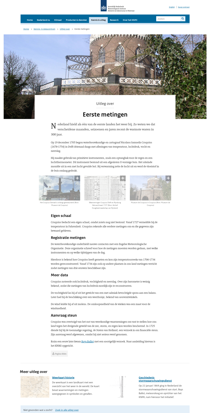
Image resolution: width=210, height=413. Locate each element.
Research (114, 20)
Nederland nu (43, 20)
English (172, 7)
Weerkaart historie (63, 377)
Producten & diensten (76, 20)
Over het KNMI (130, 20)
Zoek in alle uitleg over (67, 410)
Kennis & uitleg (98, 20)
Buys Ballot (87, 341)
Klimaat (58, 20)
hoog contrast (184, 7)
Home (30, 20)
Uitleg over (65, 29)
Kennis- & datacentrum (44, 29)
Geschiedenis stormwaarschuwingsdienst (155, 379)
